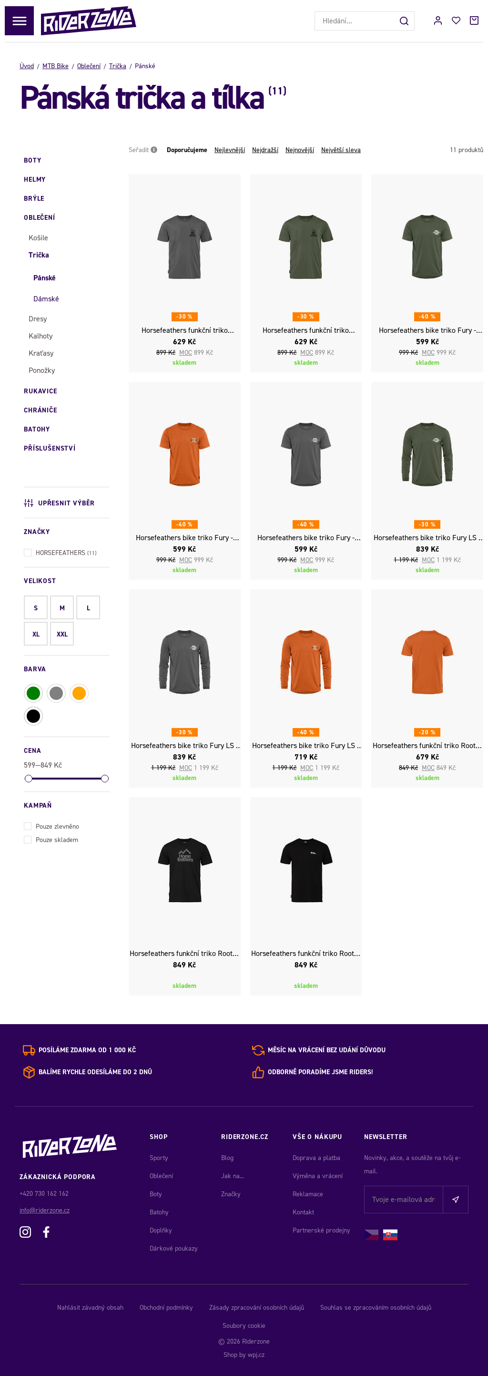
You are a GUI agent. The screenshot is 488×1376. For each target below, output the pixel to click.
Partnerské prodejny (321, 1230)
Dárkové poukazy (174, 1248)
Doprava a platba (316, 1157)
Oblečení (89, 66)
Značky (231, 1194)
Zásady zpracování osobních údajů (256, 1307)
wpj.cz (256, 1354)
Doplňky (161, 1230)
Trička (117, 66)
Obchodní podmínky (166, 1307)
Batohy (159, 1212)
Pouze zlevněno (51, 825)
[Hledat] (405, 21)
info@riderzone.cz (45, 1210)
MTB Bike (55, 66)
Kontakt (303, 1212)
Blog (227, 1157)
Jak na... (232, 1176)
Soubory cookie (244, 1325)
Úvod (27, 66)
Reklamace (308, 1194)
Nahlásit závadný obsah (90, 1307)
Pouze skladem (51, 838)
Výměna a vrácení (318, 1176)
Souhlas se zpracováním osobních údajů (375, 1307)
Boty (156, 1194)
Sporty (159, 1157)
